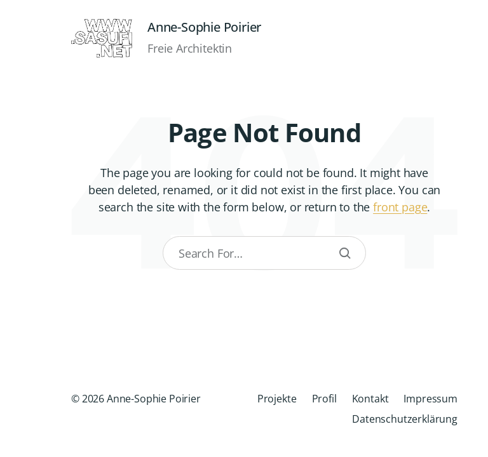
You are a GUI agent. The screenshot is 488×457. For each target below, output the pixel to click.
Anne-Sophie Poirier (204, 27)
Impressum (430, 399)
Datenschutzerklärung (405, 419)
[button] (20, 228)
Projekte (277, 399)
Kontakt (370, 399)
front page (400, 207)
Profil (324, 399)
